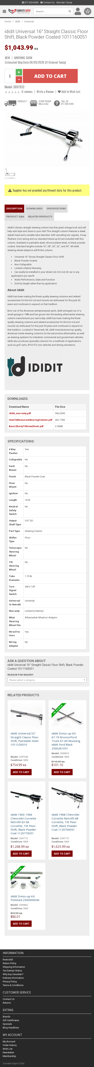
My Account (9, 1041)
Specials (7, 1024)
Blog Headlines (11, 1027)
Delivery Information (13, 977)
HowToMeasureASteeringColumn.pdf (30, 419)
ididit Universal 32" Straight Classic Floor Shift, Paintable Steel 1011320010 (25, 739)
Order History (10, 1045)
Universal (29, 21)
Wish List (7, 1048)
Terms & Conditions (13, 985)
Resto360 (8, 959)
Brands (6, 1016)
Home (8, 21)
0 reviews (27, 91)
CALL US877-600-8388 (67, 102)
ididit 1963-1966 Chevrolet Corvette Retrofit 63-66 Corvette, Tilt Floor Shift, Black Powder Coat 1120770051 (23, 824)
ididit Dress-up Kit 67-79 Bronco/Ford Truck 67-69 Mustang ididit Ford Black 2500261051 (66, 741)
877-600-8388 (30, 2)
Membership (9, 1056)
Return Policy (9, 963)
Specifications (56, 208)
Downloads (34, 208)
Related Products (40, 216)
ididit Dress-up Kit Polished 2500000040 (25, 898)
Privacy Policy (10, 981)
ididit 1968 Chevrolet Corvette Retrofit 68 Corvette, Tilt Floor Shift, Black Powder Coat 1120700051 (65, 822)
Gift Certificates (11, 1020)
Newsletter (8, 1052)
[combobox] (46, 680)
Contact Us (47, 2)
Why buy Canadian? (13, 974)
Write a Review (45, 91)
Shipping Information (14, 967)
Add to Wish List (69, 91)
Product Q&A (15, 216)
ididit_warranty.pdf (20, 413)
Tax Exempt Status (12, 970)
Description (14, 208)
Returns (7, 1002)
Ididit (17, 21)
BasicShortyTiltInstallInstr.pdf (26, 426)
